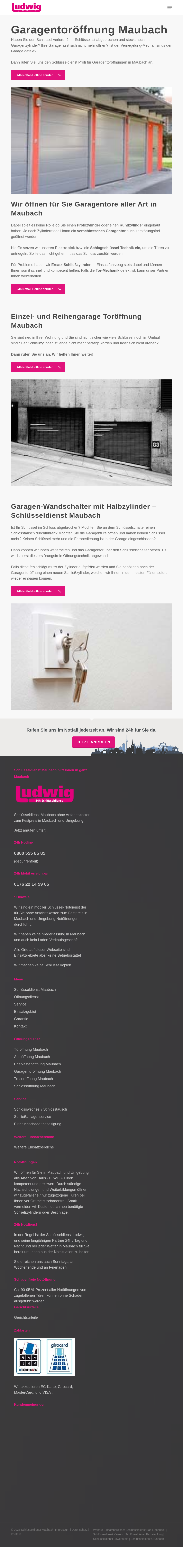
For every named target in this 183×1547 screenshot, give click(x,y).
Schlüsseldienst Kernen (108, 1534)
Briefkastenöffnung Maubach (37, 1064)
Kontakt (20, 1026)
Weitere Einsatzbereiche (34, 1147)
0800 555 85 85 (29, 853)
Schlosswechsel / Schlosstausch (40, 1109)
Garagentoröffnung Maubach (37, 1071)
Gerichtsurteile (26, 1317)
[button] (169, 7)
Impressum (62, 1529)
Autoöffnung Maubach (32, 1057)
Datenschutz (80, 1529)
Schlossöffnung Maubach (34, 1086)
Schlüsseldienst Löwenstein (110, 1538)
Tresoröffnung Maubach (33, 1079)
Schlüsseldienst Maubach (35, 990)
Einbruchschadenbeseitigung (37, 1124)
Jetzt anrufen (93, 742)
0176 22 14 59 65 (31, 884)
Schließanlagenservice (32, 1117)
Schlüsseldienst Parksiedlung (144, 1534)
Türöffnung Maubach (31, 1049)
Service (20, 1004)
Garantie (21, 1019)
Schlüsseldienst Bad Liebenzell (145, 1530)
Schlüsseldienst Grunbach (147, 1538)
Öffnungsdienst (26, 997)
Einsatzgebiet (25, 1012)
